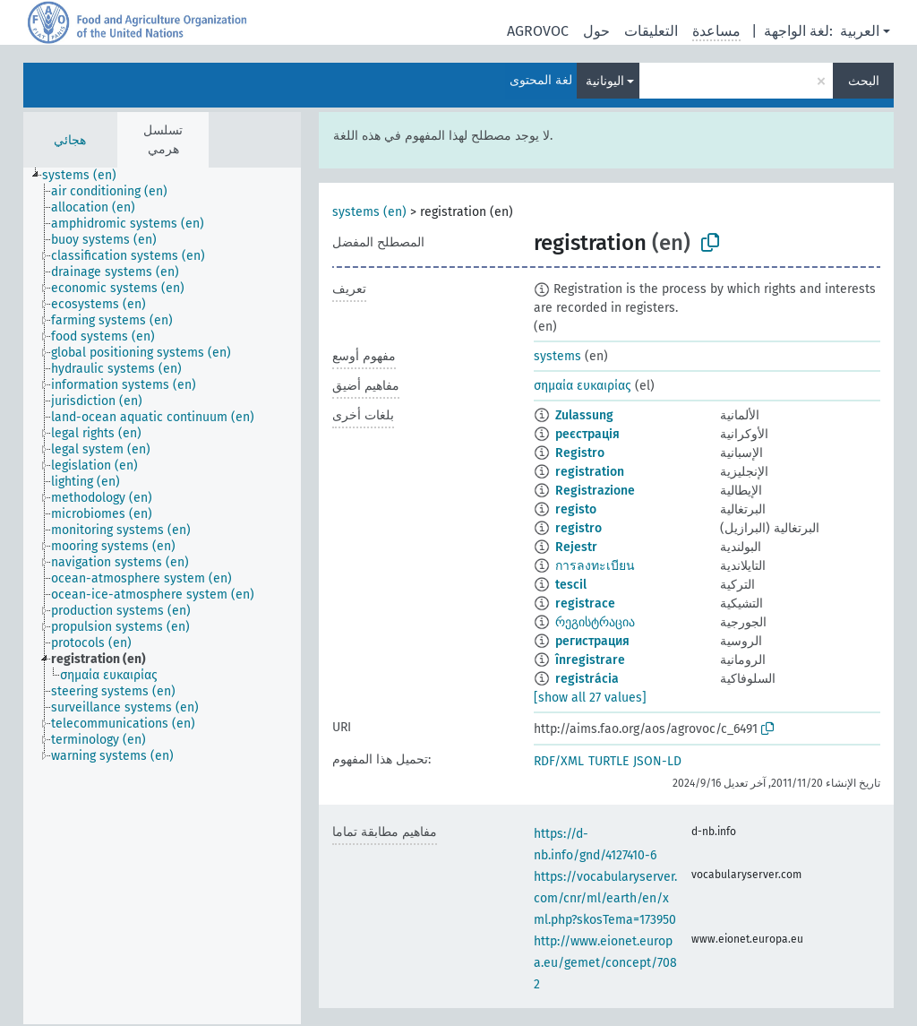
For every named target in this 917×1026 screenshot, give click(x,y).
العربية (859, 30)
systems (557, 356)
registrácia (587, 678)
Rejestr (576, 547)
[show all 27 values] (590, 697)
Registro (579, 453)
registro (578, 528)
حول (596, 30)
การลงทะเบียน (595, 565)
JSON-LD (657, 761)
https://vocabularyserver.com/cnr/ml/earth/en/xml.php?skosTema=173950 (605, 898)
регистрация (592, 641)
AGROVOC (538, 30)
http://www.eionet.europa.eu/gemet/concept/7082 (605, 963)
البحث (863, 81)
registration (589, 471)
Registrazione (595, 490)
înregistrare (590, 660)
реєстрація (587, 434)
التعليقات (651, 30)
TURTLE (608, 761)
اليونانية (605, 81)
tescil (571, 584)
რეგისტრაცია (595, 622)
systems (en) (369, 212)
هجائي (70, 140)
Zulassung (584, 415)
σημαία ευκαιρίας (582, 385)
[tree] (162, 596)
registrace (585, 603)
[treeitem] (87, 176)
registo (575, 509)
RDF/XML (559, 761)
